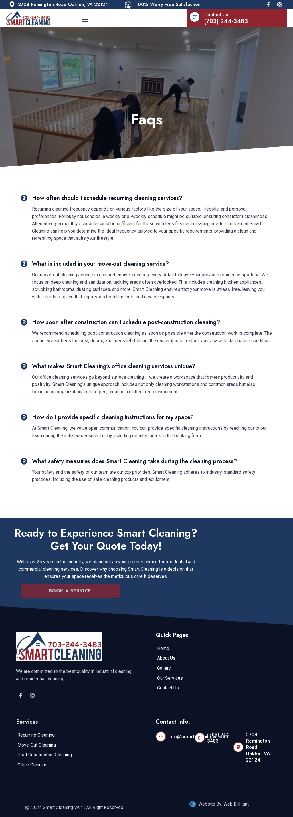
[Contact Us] (194, 16)
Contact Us (216, 14)
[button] (85, 21)
